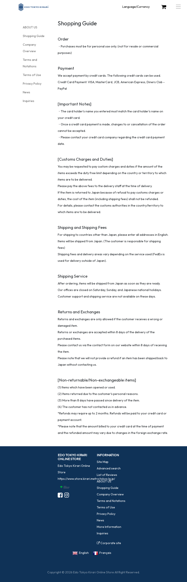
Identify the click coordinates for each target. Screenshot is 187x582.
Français (105, 553)
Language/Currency (136, 7)
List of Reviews (107, 475)
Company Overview (110, 494)
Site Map (102, 462)
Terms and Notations (111, 501)
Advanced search (109, 468)
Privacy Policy (32, 84)
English (84, 553)
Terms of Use (32, 75)
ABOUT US (30, 27)
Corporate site (109, 543)
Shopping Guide (33, 36)
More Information (109, 527)
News (26, 92)
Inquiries (28, 101)
